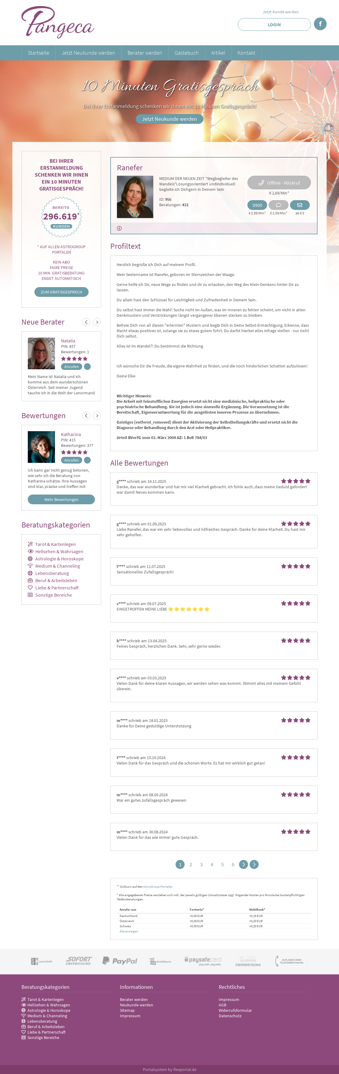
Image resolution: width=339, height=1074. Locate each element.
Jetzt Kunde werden (281, 11)
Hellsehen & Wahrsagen (59, 551)
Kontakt (246, 52)
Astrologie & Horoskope (59, 559)
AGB (222, 1005)
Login (274, 24)
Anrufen (71, 366)
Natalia (68, 341)
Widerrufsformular (235, 1010)
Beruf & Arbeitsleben (56, 580)
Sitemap (127, 1010)
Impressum (130, 1015)
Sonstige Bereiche (53, 595)
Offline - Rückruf (283, 183)
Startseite (38, 52)
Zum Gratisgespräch (61, 292)
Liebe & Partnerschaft (57, 588)
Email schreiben (300, 205)
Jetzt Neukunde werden (88, 52)
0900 (257, 205)
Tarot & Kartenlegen (55, 544)
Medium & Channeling (57, 566)
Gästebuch (187, 52)
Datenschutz (230, 1015)
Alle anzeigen (129, 931)
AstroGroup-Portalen (158, 886)
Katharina (71, 434)
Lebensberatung (52, 573)
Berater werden (145, 52)
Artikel (218, 52)
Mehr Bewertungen (61, 499)
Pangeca (58, 22)
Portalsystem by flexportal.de (169, 1069)
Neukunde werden (136, 1005)
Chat (278, 205)
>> (254, 864)
